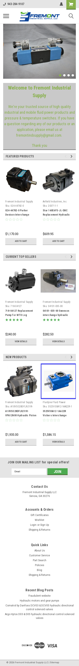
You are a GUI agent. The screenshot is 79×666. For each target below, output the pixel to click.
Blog (39, 570)
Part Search (39, 560)
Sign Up (44, 524)
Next (72, 156)
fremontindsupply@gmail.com (38, 135)
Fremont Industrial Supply (19, 201)
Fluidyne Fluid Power (54, 402)
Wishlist (39, 520)
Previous (66, 156)
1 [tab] (60, 75)
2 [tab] (64, 75)
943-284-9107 (13, 4)
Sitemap (54, 662)
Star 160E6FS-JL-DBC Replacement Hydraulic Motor (56, 214)
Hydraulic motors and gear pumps (39, 600)
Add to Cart (21, 241)
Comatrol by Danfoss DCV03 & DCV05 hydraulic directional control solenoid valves (39, 607)
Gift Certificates (40, 515)
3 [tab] (68, 75)
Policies (39, 565)
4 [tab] (73, 75)
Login (33, 524)
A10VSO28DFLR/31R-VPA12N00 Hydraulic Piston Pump (20, 415)
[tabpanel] (39, 51)
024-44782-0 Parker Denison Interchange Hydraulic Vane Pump (17, 214)
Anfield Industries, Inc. (55, 201)
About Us (39, 550)
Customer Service (39, 555)
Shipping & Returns (39, 529)
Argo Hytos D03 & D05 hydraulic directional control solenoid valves (39, 616)
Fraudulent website (39, 595)
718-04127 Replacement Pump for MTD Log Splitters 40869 (19, 315)
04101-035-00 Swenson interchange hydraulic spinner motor (56, 315)
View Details (21, 341)
